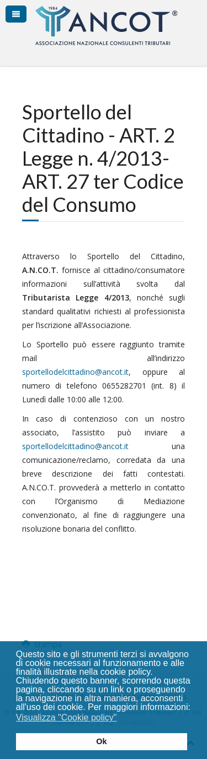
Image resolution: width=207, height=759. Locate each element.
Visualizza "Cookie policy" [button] (66, 717)
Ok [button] (101, 741)
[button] (124, 718)
